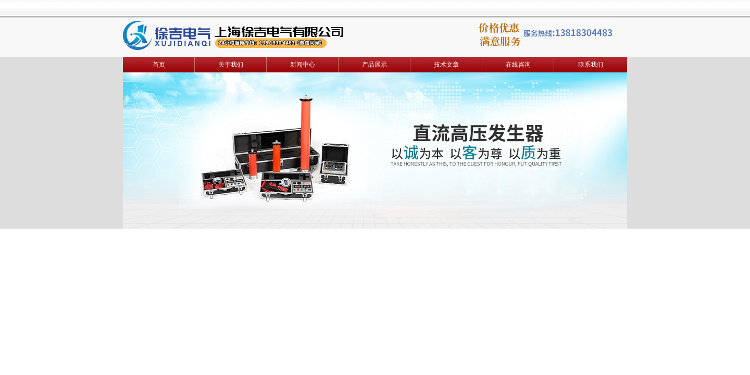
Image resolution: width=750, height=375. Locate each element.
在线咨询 (518, 64)
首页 (159, 64)
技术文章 (446, 64)
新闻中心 (302, 64)
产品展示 (374, 64)
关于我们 (230, 64)
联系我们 (590, 64)
